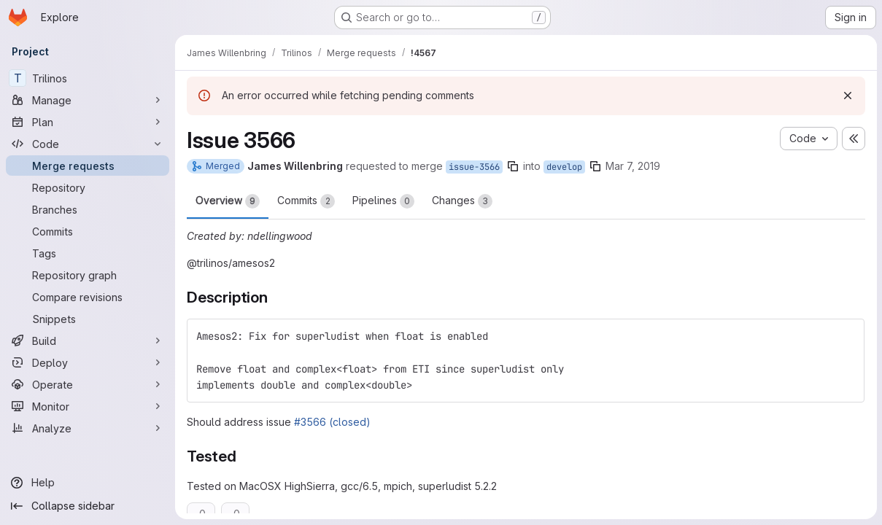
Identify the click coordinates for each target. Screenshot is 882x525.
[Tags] (87, 253)
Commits (306, 201)
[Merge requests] (87, 165)
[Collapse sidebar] (87, 506)
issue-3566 (474, 167)
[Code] (87, 143)
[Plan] (87, 122)
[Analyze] (87, 428)
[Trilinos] (87, 78)
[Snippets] (87, 318)
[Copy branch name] (513, 166)
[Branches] (87, 209)
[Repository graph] (87, 275)
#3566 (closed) (332, 422)
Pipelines (383, 201)
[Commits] (87, 231)
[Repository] (87, 187)
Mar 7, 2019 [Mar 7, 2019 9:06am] (633, 166)
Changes (462, 201)
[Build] (87, 340)
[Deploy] (87, 362)
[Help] (87, 482)
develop (564, 167)
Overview (228, 201)
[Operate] (87, 384)
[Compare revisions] (87, 297)
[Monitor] (87, 406)
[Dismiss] (847, 95)
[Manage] (87, 100)
